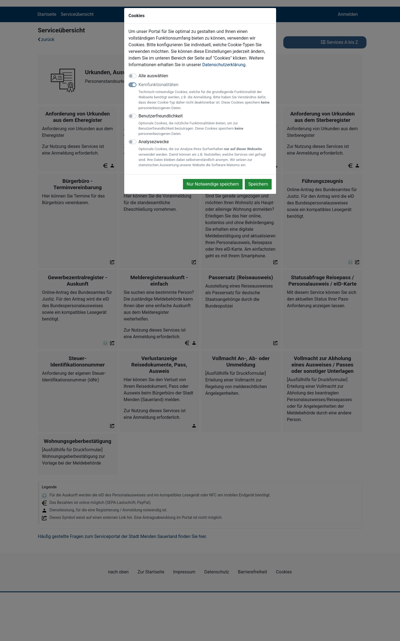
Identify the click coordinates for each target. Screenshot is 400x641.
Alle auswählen (153, 75)
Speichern (258, 184)
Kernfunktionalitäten (205, 96)
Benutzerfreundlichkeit (205, 125)
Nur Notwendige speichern (213, 184)
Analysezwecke (205, 153)
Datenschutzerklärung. (224, 64)
